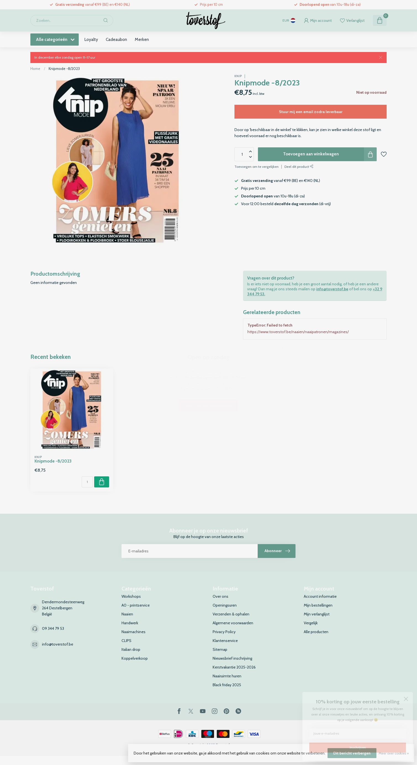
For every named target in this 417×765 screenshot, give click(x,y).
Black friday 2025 (227, 684)
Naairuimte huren (227, 675)
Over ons (220, 596)
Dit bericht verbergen (352, 753)
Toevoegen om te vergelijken (256, 167)
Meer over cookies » (394, 753)
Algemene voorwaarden (233, 622)
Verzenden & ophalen (231, 614)
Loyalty (91, 39)
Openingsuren (225, 605)
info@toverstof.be (332, 288)
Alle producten (316, 631)
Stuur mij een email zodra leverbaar (310, 111)
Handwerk (130, 622)
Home (35, 68)
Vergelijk (311, 622)
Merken (142, 39)
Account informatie (320, 596)
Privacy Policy (224, 631)
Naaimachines (134, 631)
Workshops (131, 596)
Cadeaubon (116, 39)
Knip (238, 76)
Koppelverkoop (135, 658)
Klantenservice (225, 640)
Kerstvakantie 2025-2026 (234, 667)
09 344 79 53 (53, 628)
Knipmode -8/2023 (64, 68)
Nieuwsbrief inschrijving (232, 658)
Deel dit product (298, 167)
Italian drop (131, 649)
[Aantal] (87, 481)
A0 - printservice (136, 605)
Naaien (127, 614)
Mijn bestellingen (318, 605)
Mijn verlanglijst (316, 614)
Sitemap (220, 649)
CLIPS (126, 640)
